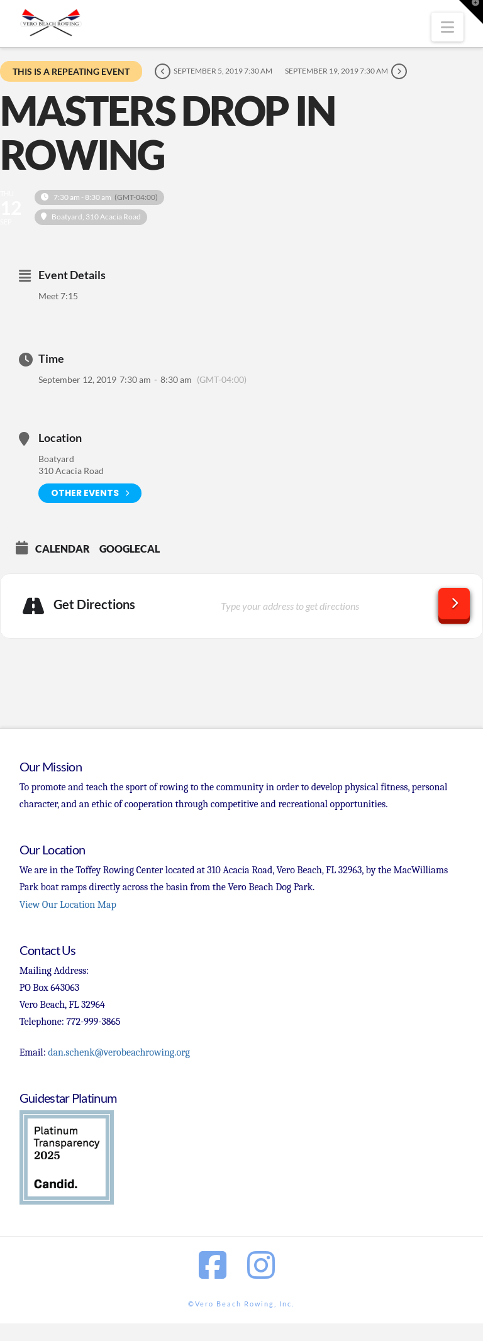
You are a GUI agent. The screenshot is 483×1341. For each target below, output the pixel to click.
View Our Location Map (67, 904)
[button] (447, 27)
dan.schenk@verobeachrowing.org (118, 1052)
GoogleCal (129, 549)
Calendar (62, 549)
